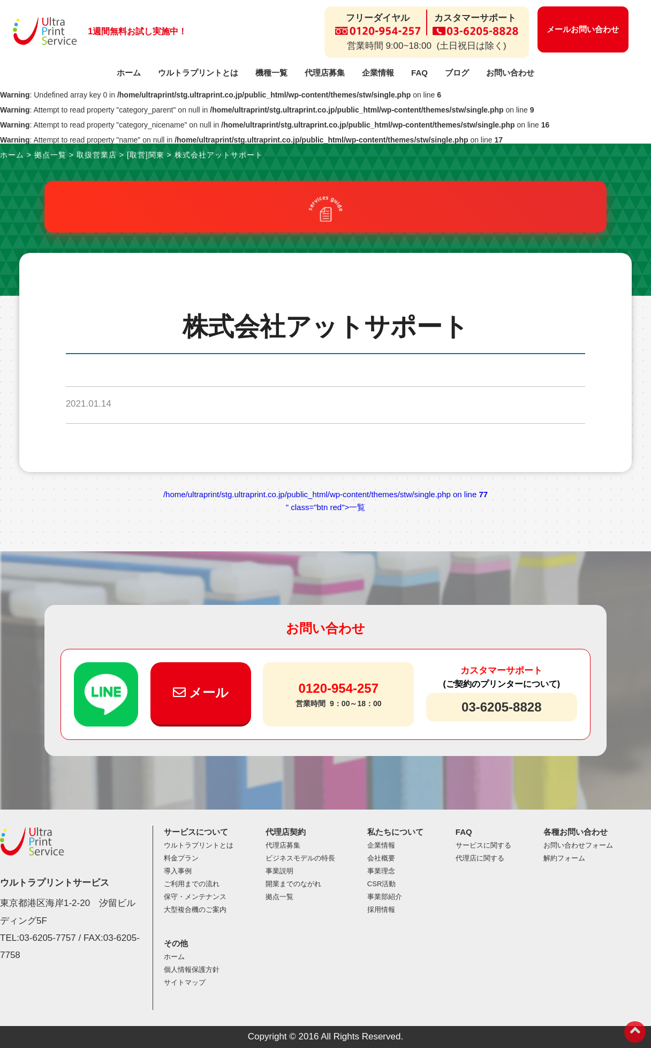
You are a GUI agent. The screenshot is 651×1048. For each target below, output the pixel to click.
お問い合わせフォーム (578, 845)
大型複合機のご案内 (195, 909)
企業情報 (378, 72)
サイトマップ (185, 982)
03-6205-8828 (501, 707)
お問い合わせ (510, 72)
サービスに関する (483, 845)
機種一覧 (271, 72)
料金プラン (181, 858)
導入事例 (178, 871)
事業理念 (381, 871)
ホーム (129, 72)
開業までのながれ (293, 884)
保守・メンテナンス (195, 897)
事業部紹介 (384, 897)
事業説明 (279, 871)
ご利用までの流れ (191, 884)
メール (201, 692)
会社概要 (381, 858)
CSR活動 (381, 884)
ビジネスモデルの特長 (300, 858)
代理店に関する (480, 858)
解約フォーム (564, 858)
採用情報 (381, 909)
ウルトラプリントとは (198, 72)
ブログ (457, 72)
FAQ (419, 72)
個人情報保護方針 (191, 969)
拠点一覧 (279, 897)
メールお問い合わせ (583, 29)
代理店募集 (325, 72)
